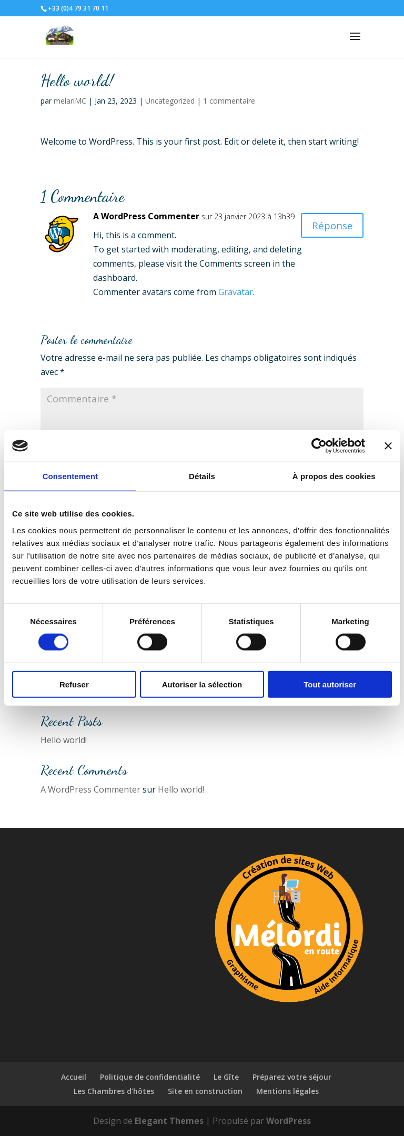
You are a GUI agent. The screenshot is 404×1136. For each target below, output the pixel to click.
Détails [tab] (202, 476)
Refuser (74, 683)
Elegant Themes (169, 1121)
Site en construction (205, 1091)
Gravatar (235, 292)
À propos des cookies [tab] (334, 476)
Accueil (73, 1077)
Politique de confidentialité (150, 1077)
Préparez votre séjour (291, 1077)
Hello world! (64, 740)
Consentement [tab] (70, 476)
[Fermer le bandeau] (388, 446)
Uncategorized (170, 101)
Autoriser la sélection (202, 683)
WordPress (288, 1121)
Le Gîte (226, 1077)
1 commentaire (229, 101)
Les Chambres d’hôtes (114, 1091)
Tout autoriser (330, 683)
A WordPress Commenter (146, 216)
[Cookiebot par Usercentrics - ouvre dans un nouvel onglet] (319, 446)
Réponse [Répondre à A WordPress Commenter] (330, 226)
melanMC (70, 101)
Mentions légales (287, 1091)
